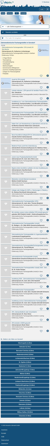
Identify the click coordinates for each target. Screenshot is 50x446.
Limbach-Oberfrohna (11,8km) (25, 381)
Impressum (4, 443)
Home (3, 13)
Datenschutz (5, 440)
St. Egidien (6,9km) (25, 362)
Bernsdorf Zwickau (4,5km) (25, 350)
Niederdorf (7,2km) (25, 366)
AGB (2, 436)
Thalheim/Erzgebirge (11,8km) (25, 385)
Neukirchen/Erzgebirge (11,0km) (25, 377)
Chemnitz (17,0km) (25, 416)
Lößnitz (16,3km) (25, 408)
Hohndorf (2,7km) (25, 347)
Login (41, 9)
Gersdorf (23, 13)
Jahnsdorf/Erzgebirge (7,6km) (25, 370)
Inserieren (4, 430)
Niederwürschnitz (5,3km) (25, 354)
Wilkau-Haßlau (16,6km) (25, 412)
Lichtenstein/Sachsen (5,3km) (25, 358)
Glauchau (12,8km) (25, 393)
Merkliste (45, 2)
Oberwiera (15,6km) (25, 404)
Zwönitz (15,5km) (25, 400)
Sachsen (9, 13)
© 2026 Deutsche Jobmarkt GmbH (10, 425)
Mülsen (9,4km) (25, 373)
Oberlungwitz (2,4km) (25, 343)
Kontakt (3, 433)
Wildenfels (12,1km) (25, 389)
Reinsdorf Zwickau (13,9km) (25, 396)
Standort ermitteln (11, 32)
